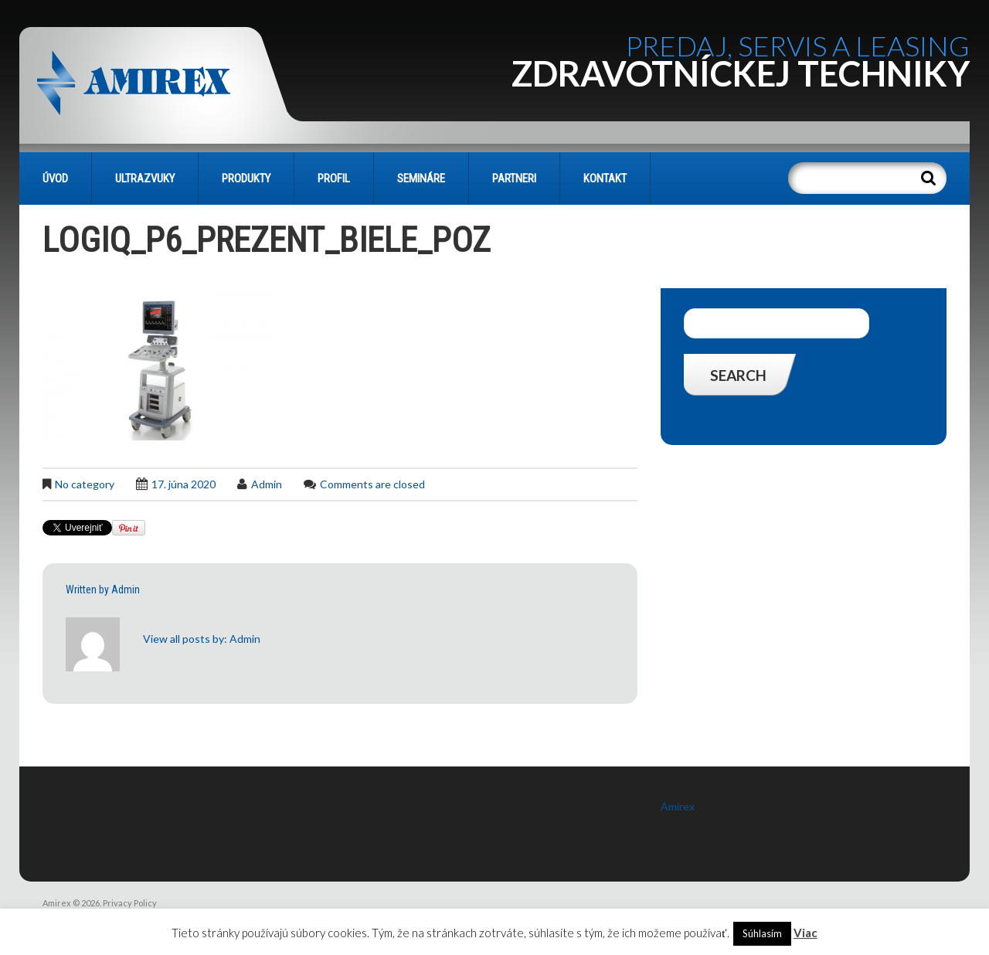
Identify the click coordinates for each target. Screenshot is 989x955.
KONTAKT (605, 178)
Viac (805, 933)
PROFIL (334, 178)
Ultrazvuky (145, 178)
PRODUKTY (246, 178)
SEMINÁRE (421, 178)
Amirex (678, 806)
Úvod (55, 178)
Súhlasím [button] (762, 933)
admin (266, 484)
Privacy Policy (130, 903)
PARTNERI (514, 178)
